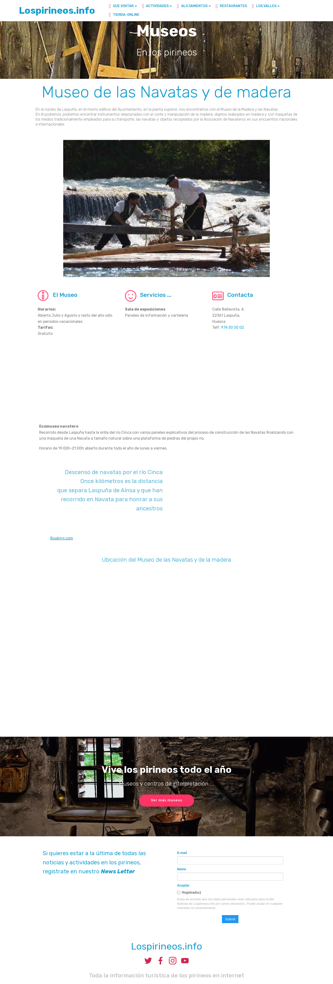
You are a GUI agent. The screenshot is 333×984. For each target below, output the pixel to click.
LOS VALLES (264, 6)
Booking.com (61, 538)
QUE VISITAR (121, 6)
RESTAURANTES (231, 6)
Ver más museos (166, 800)
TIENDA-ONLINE (124, 15)
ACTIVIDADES (155, 6)
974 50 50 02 (232, 327)
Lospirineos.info (57, 10)
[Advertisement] (166, 385)
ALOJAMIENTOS (192, 6)
